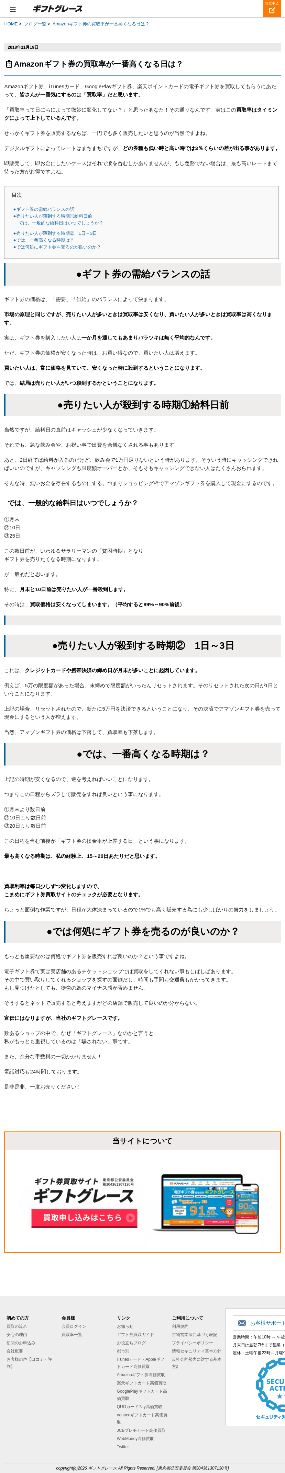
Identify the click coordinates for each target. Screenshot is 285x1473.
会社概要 (15, 1351)
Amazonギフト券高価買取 (141, 1374)
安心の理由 (17, 1334)
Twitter (123, 1447)
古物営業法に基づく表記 (194, 1334)
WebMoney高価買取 (135, 1438)
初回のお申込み (21, 1342)
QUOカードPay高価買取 (139, 1406)
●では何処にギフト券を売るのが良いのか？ (57, 247)
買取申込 (272, 3)
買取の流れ (17, 1326)
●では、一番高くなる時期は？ (43, 240)
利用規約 (180, 1326)
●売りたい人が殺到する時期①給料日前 (52, 216)
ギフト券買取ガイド (135, 1334)
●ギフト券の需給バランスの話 (43, 209)
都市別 (123, 1351)
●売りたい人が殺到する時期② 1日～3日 (55, 233)
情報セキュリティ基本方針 (196, 1351)
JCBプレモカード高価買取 (141, 1430)
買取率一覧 (72, 1334)
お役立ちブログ (131, 1342)
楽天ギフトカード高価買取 (141, 1383)
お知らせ (125, 1326)
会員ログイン (74, 1326)
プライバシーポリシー (192, 1342)
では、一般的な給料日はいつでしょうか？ (61, 223)
